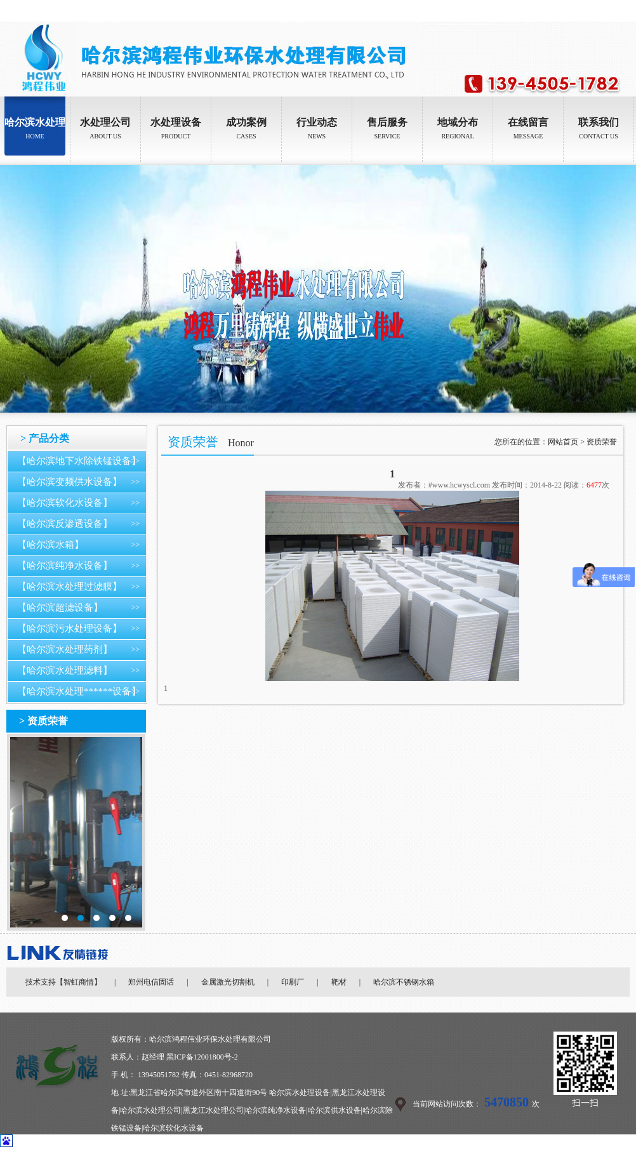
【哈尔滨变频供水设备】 (69, 482)
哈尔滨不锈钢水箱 (403, 982)
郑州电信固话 (151, 982)
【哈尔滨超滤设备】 (60, 607)
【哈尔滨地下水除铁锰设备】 (79, 461)
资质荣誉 (601, 441)
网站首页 (563, 441)
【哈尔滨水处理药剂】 (64, 649)
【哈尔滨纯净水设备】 (64, 566)
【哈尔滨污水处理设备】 (69, 628)
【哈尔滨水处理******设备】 (79, 691)
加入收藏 (621, 10)
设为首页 (585, 10)
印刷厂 (292, 982)
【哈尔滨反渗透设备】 (64, 524)
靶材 (339, 982)
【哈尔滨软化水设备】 (64, 503)
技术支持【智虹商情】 (63, 982)
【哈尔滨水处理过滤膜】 (69, 586)
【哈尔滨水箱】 (50, 545)
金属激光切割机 (228, 982)
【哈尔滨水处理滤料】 (64, 670)
